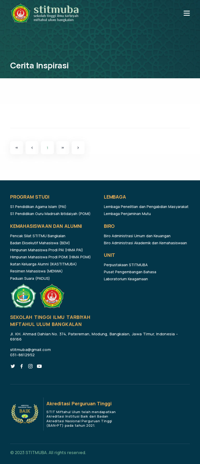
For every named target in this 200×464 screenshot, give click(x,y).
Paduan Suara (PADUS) (30, 278)
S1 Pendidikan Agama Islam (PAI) (38, 206)
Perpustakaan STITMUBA (126, 264)
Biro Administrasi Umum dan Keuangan (137, 235)
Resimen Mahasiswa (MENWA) (36, 271)
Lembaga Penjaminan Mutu (127, 213)
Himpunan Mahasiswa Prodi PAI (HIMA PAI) (46, 249)
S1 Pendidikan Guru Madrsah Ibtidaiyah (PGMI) (50, 213)
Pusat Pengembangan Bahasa (130, 271)
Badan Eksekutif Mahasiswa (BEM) (40, 242)
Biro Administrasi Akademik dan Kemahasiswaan (145, 242)
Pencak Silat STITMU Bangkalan (37, 235)
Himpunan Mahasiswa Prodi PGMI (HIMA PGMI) (50, 256)
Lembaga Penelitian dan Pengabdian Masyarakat (146, 206)
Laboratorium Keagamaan (126, 278)
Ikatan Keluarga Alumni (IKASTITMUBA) (43, 263)
